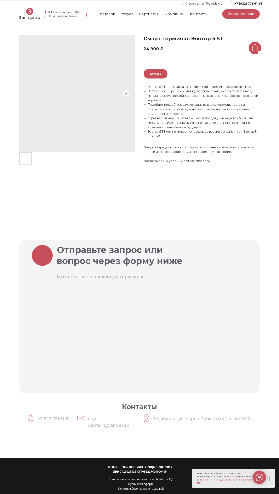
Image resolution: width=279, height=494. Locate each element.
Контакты (198, 14)
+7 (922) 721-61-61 (248, 3)
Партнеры (148, 14)
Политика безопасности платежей (141, 488)
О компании (173, 14)
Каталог (107, 14)
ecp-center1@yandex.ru (205, 3)
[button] (241, 14)
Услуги (127, 14)
